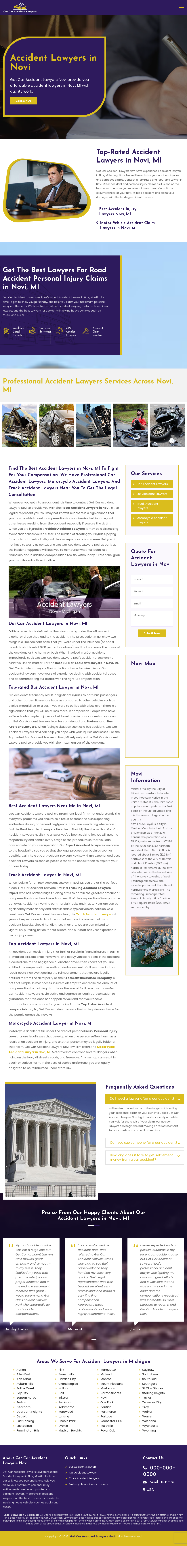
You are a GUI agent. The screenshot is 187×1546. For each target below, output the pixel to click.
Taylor (146, 1398)
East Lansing (25, 1421)
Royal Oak (107, 1430)
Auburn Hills (24, 1384)
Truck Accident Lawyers (147, 506)
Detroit (21, 1416)
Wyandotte (150, 1426)
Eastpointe (24, 1426)
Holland (63, 1388)
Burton (21, 1402)
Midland (106, 1374)
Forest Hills (66, 1374)
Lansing (63, 1416)
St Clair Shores (152, 1388)
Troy (145, 1407)
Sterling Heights (153, 1393)
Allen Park (23, 1374)
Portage (106, 1416)
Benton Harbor (27, 1398)
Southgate (149, 1384)
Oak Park (107, 1402)
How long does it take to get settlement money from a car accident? (141, 1157)
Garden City (67, 1379)
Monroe (106, 1379)
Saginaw (148, 1370)
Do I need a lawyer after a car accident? (142, 1098)
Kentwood (65, 1412)
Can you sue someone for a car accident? (143, 1142)
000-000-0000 (159, 1471)
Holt (61, 1393)
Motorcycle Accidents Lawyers (88, 1484)
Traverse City (152, 1402)
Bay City (22, 1393)
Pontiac (105, 1407)
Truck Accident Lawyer (94, 914)
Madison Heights (70, 1430)
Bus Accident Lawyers (151, 494)
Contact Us (23, 101)
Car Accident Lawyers (152, 484)
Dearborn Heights (29, 1412)
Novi (103, 1398)
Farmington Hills (27, 1430)
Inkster (63, 1398)
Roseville (106, 1426)
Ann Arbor (23, 1379)
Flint (61, 1370)
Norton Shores (110, 1393)
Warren (147, 1416)
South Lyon (150, 1374)
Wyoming (149, 1430)
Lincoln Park (67, 1421)
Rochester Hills (111, 1421)
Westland (149, 1421)
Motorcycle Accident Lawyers (151, 520)
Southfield (149, 1379)
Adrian (21, 1370)
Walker (147, 1412)
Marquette (108, 1370)
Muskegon (107, 1388)
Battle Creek (25, 1388)
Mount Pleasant (111, 1384)
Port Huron (108, 1412)
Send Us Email (159, 1482)
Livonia (63, 1426)
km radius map (152, 711)
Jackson (64, 1402)
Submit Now (152, 633)
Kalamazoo (66, 1407)
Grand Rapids (68, 1384)
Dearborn (23, 1407)
